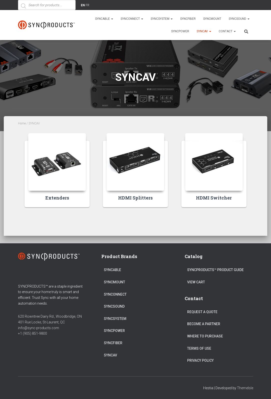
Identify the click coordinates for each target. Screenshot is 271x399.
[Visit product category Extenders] (57, 174)
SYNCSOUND (239, 19)
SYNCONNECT (132, 19)
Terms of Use (199, 348)
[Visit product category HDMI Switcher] (213, 174)
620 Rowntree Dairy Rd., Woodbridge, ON (50, 316)
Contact (227, 31)
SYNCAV (204, 31)
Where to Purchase (205, 336)
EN (83, 5)
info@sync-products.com (38, 328)
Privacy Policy (200, 360)
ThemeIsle (245, 388)
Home (22, 123)
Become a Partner (203, 324)
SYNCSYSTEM (162, 19)
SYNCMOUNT (212, 19)
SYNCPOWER (180, 31)
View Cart (196, 282)
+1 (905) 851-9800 (32, 333)
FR (87, 5)
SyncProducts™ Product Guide (215, 270)
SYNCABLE (104, 19)
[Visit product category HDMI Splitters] (135, 174)
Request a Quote (202, 312)
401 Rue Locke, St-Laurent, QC (41, 322)
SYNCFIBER (188, 19)
